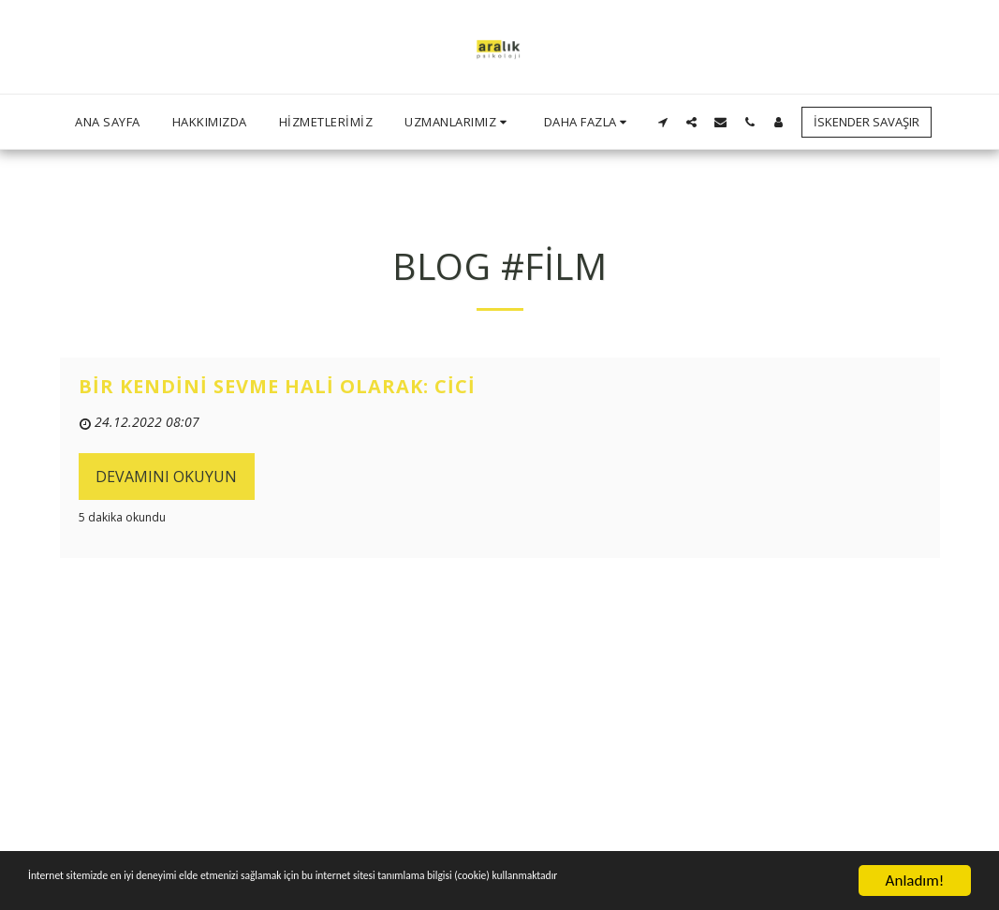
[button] (458, 122)
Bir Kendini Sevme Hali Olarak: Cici (277, 386)
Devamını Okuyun (166, 476)
